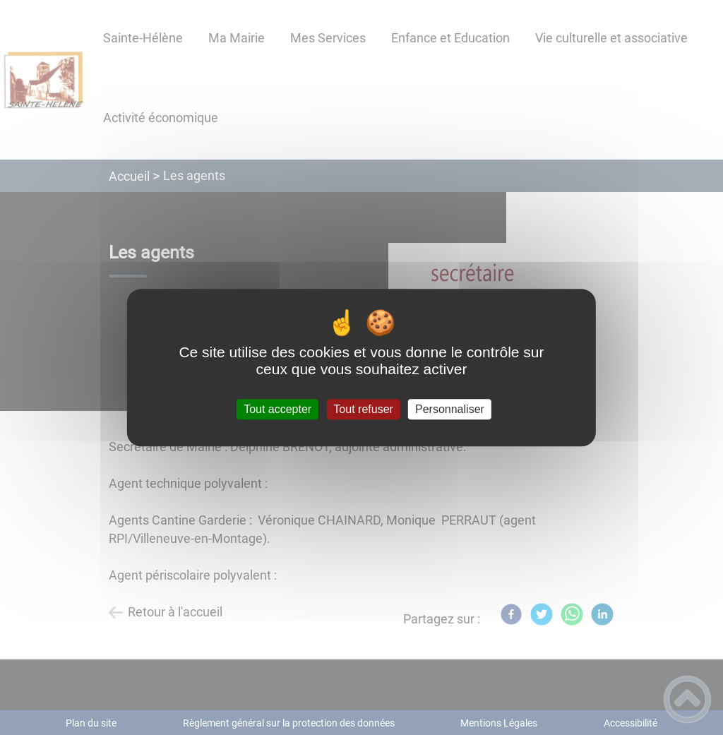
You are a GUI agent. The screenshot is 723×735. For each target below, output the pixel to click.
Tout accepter (277, 409)
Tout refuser (363, 409)
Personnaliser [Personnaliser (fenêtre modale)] (449, 409)
